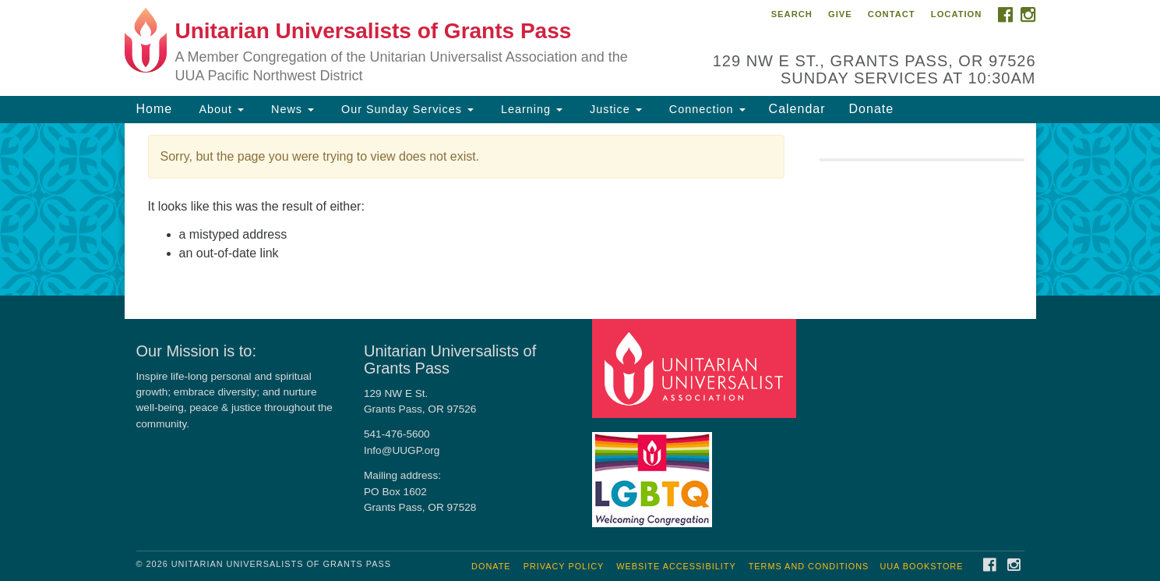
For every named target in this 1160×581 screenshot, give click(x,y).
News (290, 109)
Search (792, 14)
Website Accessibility (675, 566)
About (220, 109)
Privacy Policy (564, 566)
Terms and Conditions (809, 566)
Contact (891, 14)
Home (154, 108)
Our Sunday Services (405, 109)
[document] (580, 209)
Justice (614, 109)
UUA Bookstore (921, 566)
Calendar (797, 108)
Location (956, 14)
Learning (529, 109)
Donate (871, 108)
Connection (705, 109)
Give (840, 14)
